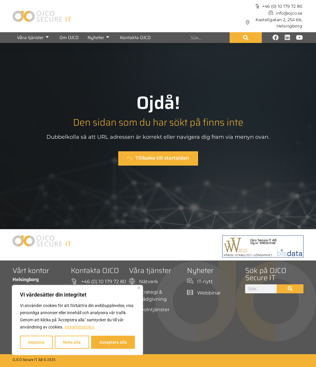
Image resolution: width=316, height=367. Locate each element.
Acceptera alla (113, 342)
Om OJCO (69, 37)
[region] (77, 320)
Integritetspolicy (79, 327)
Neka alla (72, 342)
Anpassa (36, 342)
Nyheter (98, 37)
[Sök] (246, 37)
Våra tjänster (33, 37)
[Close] (139, 288)
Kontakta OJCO (135, 37)
